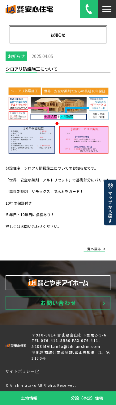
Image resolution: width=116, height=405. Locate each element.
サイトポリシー (23, 371)
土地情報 (29, 398)
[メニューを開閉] (107, 9)
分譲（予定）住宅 (87, 398)
